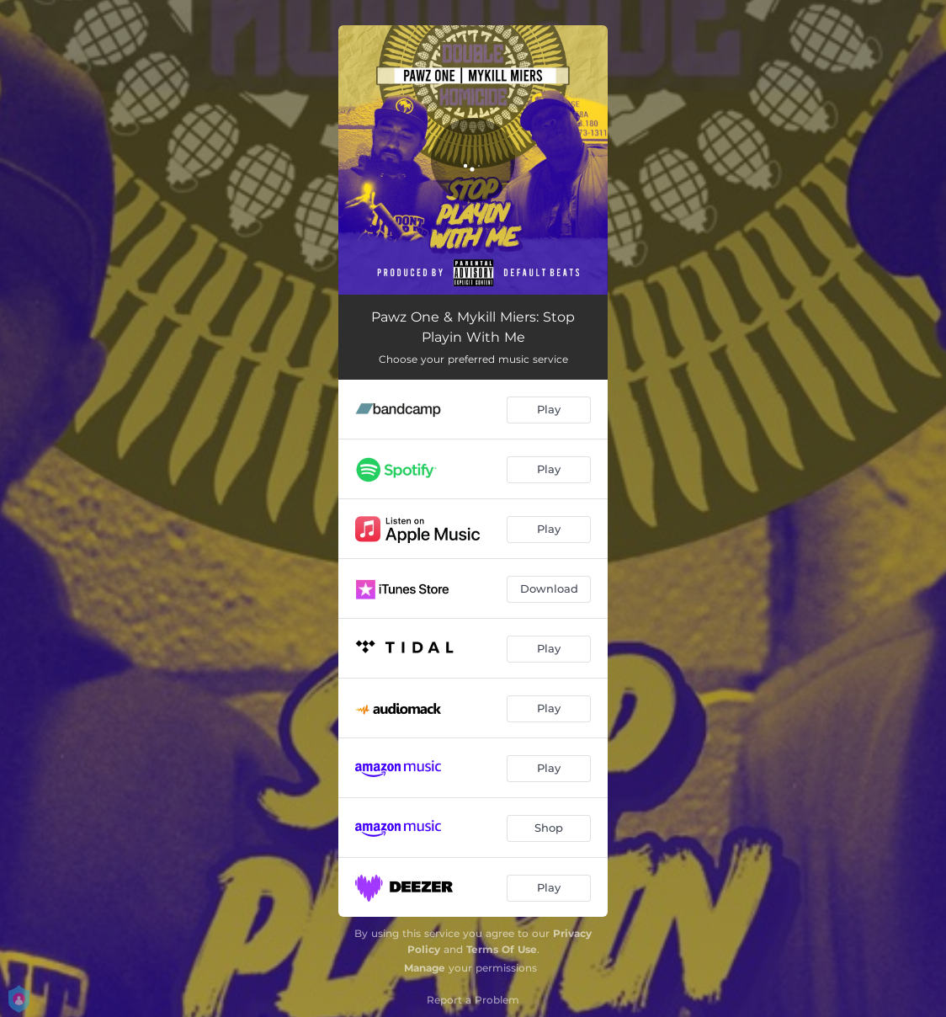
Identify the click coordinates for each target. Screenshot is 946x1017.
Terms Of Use (501, 949)
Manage (424, 967)
